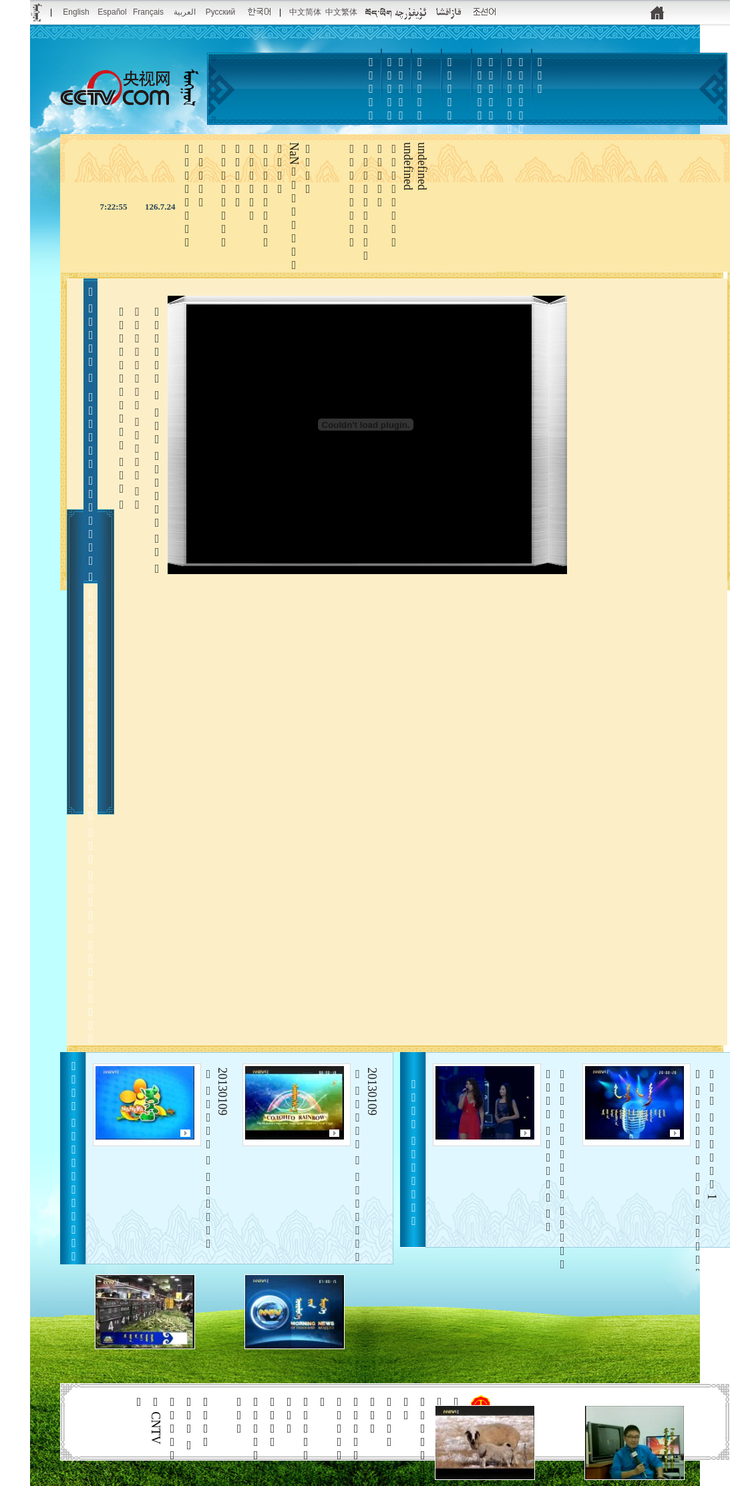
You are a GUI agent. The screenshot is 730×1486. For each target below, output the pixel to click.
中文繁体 (341, 12)
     (555, 1230)
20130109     (365, 1165)
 (450, 88)
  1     (705, 1173)
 (480, 108)
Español (112, 12)
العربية (185, 12)
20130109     (215, 1158)
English (76, 12)
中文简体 (305, 12)
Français (148, 12)
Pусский (221, 12)
